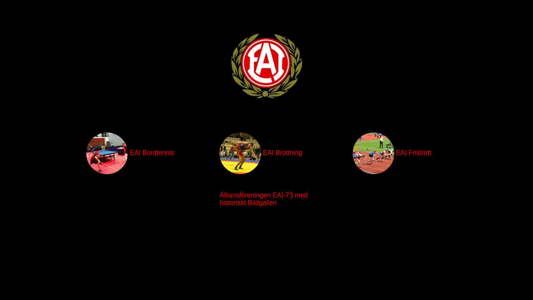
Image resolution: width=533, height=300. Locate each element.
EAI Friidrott (392, 153)
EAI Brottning (260, 153)
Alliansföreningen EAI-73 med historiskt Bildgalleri (264, 199)
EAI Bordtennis (130, 153)
